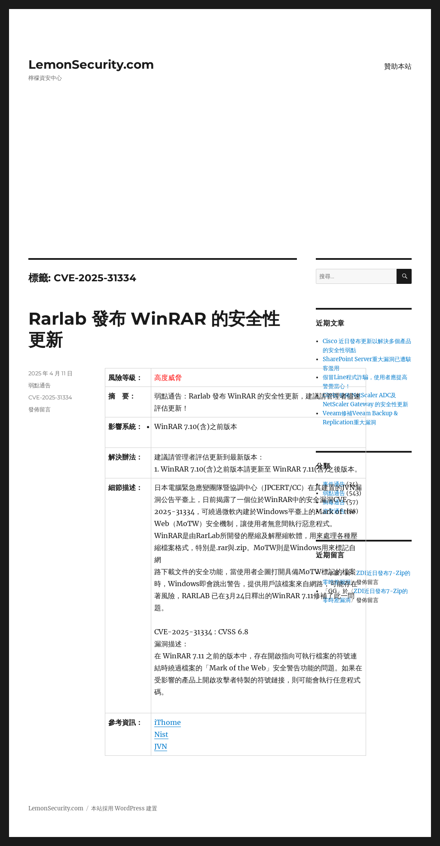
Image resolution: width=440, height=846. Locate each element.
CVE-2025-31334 (50, 397)
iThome (167, 722)
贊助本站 (398, 66)
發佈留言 (39, 409)
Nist (161, 734)
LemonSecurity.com (91, 64)
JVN (160, 746)
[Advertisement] (222, 194)
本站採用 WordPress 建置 (124, 808)
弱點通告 (39, 385)
